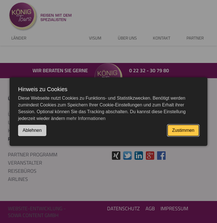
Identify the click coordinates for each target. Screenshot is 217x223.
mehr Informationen (86, 118)
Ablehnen (32, 130)
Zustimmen (183, 130)
